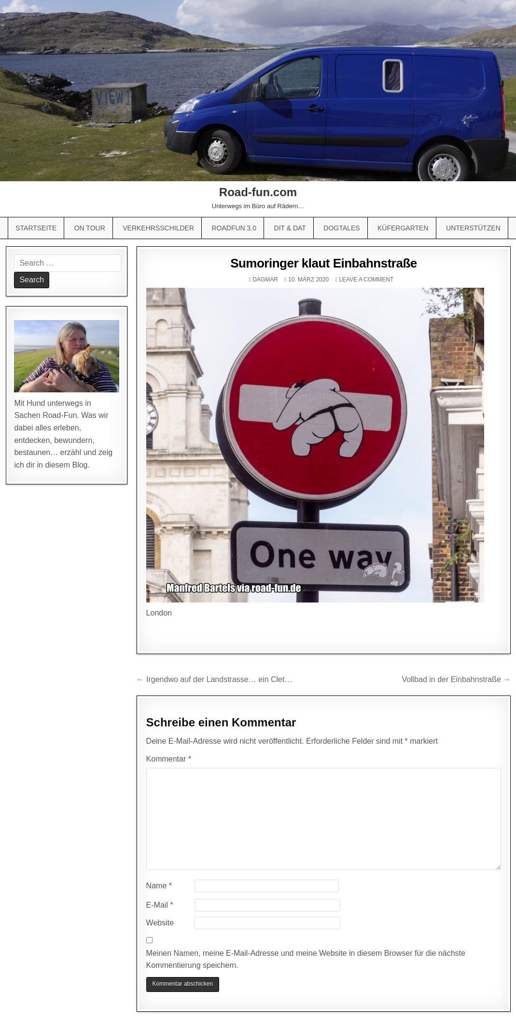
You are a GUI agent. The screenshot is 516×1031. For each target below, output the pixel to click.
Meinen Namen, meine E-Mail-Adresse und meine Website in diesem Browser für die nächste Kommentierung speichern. (305, 959)
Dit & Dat (290, 228)
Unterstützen (473, 228)
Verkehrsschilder (158, 228)
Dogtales (341, 228)
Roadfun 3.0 (233, 228)
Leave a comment (366, 279)
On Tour (89, 228)
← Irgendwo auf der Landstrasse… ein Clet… (215, 679)
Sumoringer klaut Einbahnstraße (323, 263)
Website (160, 923)
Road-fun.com (258, 192)
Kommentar (168, 759)
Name (159, 886)
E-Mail (159, 905)
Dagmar (265, 279)
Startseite (35, 228)
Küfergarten (403, 228)
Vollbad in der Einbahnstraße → (456, 679)
